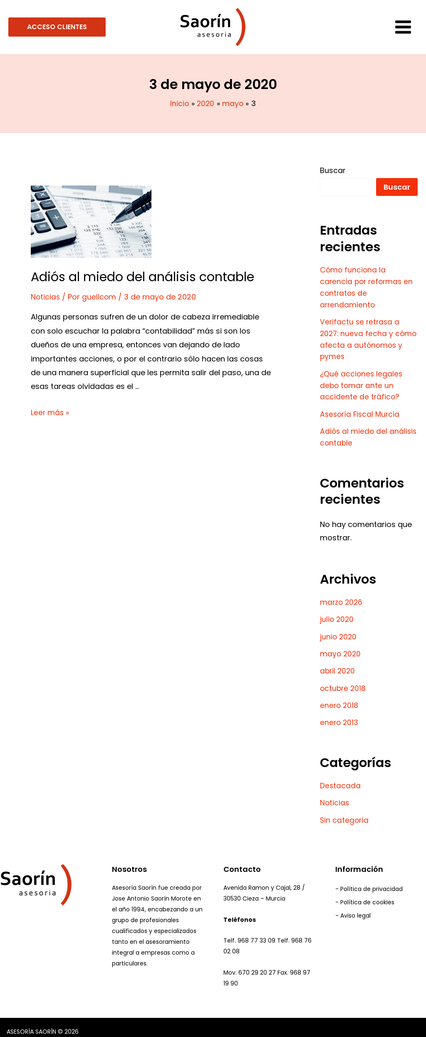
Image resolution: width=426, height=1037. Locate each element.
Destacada (340, 778)
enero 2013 (339, 715)
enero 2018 (339, 698)
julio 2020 (337, 614)
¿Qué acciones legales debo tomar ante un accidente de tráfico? (362, 382)
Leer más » (50, 412)
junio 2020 (339, 631)
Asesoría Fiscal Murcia (361, 410)
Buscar (333, 170)
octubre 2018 (343, 681)
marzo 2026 (342, 597)
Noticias (46, 297)
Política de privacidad (371, 881)
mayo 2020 (341, 648)
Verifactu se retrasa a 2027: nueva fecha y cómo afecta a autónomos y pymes (360, 337)
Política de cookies (367, 895)
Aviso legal (355, 909)
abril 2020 (338, 664)
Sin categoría (345, 812)
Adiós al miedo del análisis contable (142, 277)
